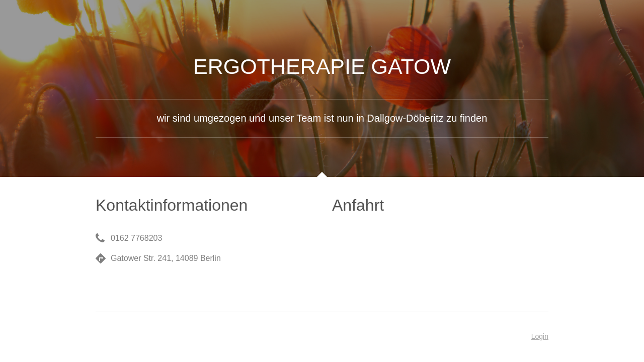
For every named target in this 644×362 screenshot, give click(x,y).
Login (539, 336)
